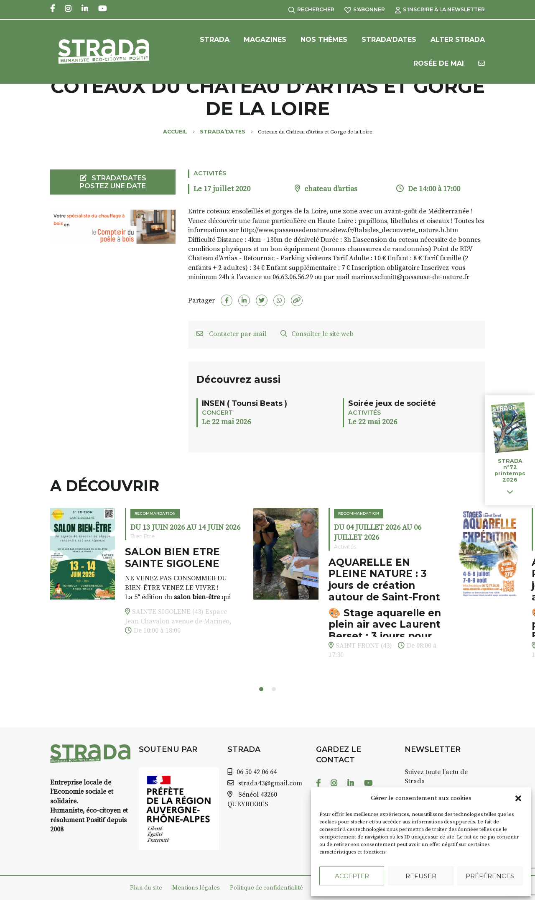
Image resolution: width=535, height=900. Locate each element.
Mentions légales (196, 888)
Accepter (352, 876)
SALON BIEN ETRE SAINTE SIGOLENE (172, 557)
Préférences (490, 876)
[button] (518, 798)
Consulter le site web (317, 334)
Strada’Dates (389, 40)
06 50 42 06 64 (257, 772)
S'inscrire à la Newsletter (440, 9)
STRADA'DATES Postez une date (113, 182)
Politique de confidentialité (266, 888)
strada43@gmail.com (270, 783)
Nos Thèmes (324, 40)
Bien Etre (142, 536)
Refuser (420, 876)
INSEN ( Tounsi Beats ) (244, 403)
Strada (214, 40)
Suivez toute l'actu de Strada (436, 776)
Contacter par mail (231, 334)
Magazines (265, 40)
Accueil (175, 131)
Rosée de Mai (438, 63)
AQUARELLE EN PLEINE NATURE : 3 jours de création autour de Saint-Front (384, 579)
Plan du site (146, 888)
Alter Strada (458, 40)
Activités (210, 173)
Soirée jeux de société (392, 403)
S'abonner (364, 9)
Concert (217, 412)
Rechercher (311, 9)
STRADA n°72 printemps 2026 (509, 470)
